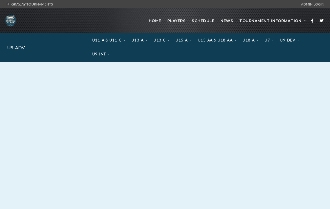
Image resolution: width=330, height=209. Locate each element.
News (226, 20)
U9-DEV (288, 40)
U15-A (182, 40)
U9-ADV (16, 47)
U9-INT (99, 54)
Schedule (203, 20)
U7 (267, 40)
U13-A (138, 40)
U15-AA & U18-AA (216, 40)
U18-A (249, 40)
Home (155, 20)
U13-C (160, 40)
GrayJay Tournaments (29, 4)
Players (176, 20)
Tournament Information (270, 20)
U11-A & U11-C (107, 40)
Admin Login (312, 4)
